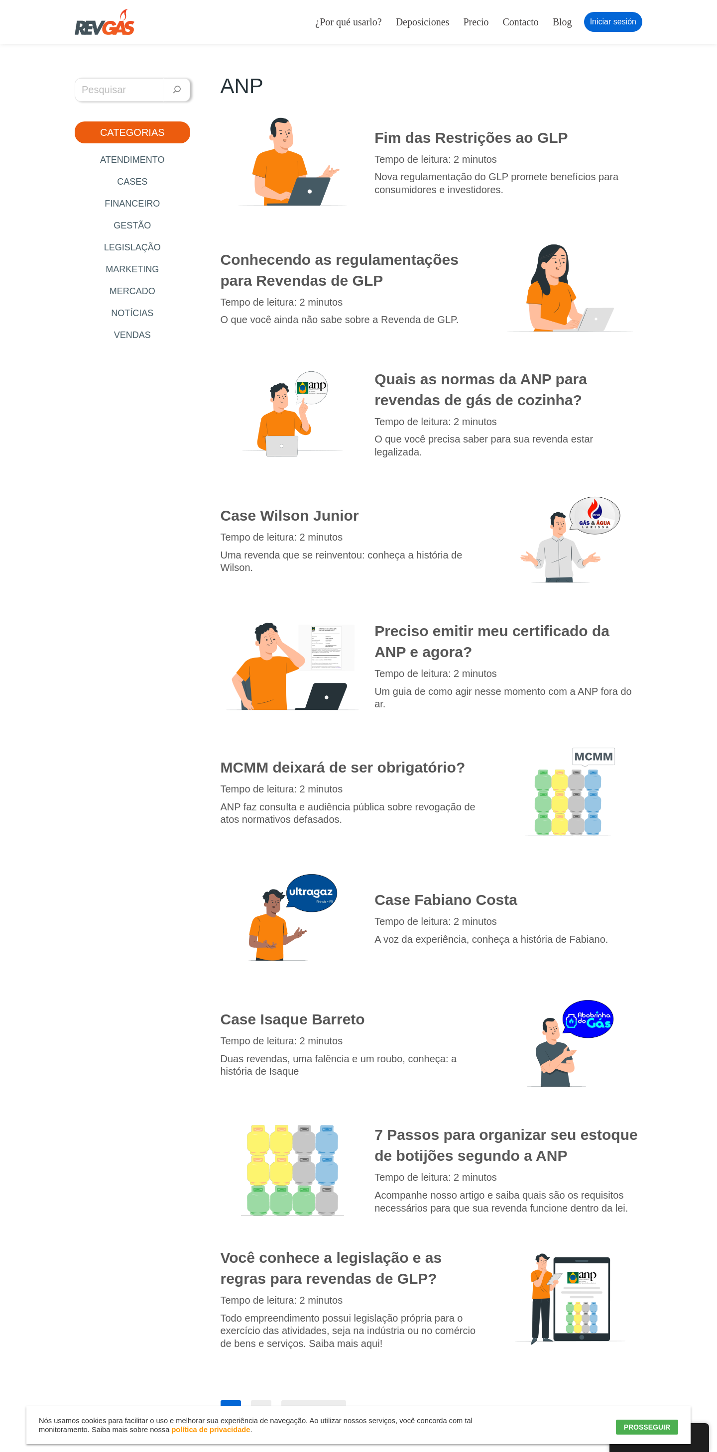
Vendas (132, 335)
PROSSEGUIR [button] (647, 1427)
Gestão (132, 225)
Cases (132, 182)
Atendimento (132, 160)
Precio (475, 21)
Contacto (521, 21)
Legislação (132, 247)
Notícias (132, 313)
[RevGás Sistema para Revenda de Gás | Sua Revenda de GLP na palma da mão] (104, 22)
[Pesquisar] (177, 90)
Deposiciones (423, 21)
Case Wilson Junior (290, 515)
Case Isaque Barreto (293, 1019)
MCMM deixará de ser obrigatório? (343, 767)
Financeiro (132, 204)
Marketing (132, 269)
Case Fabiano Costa (445, 900)
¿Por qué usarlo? (348, 21)
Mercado (132, 291)
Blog (562, 21)
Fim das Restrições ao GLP (471, 137)
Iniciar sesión (613, 21)
